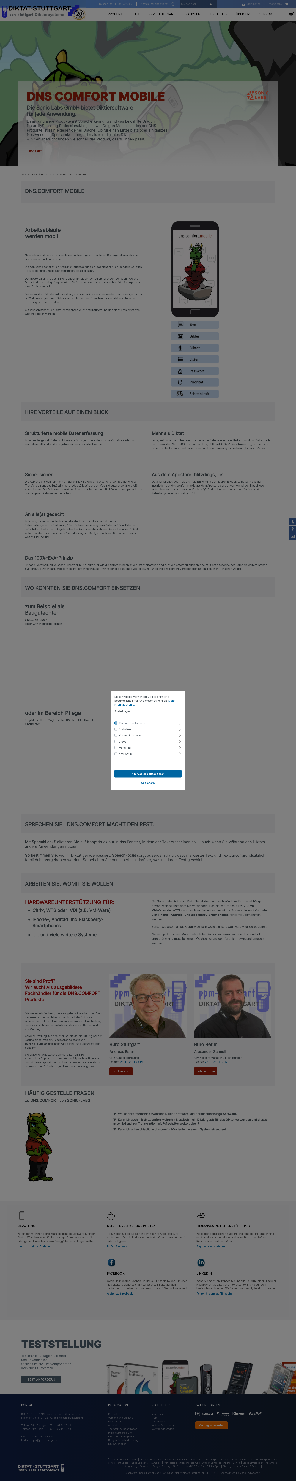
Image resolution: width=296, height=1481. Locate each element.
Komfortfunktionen (130, 735)
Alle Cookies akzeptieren (148, 773)
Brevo (122, 741)
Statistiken (125, 729)
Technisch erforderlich (133, 723)
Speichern (148, 782)
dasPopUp (125, 753)
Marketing (125, 747)
